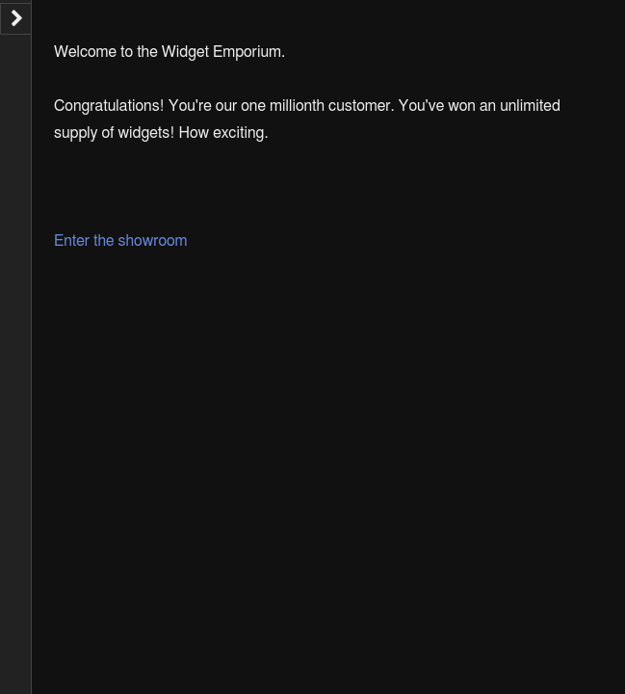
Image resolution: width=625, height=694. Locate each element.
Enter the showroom (121, 241)
